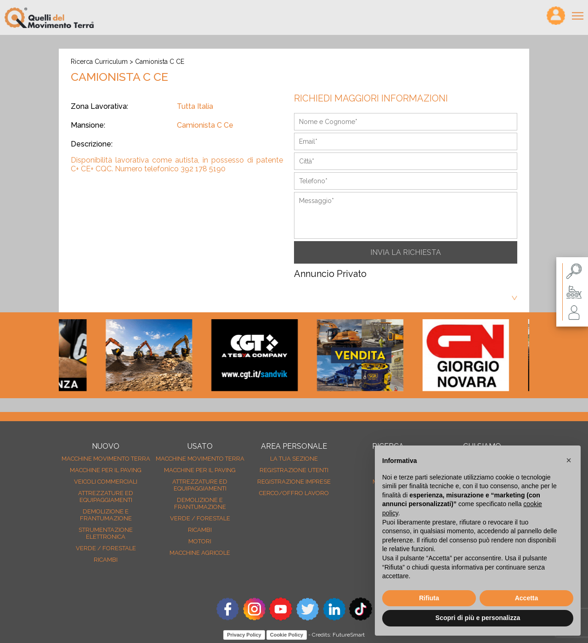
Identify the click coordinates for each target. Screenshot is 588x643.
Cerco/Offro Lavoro (294, 493)
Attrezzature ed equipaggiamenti (105, 496)
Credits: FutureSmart (338, 635)
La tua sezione (294, 458)
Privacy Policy (244, 634)
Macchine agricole (200, 552)
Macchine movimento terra (106, 458)
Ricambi (106, 559)
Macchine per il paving (105, 470)
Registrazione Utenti (294, 470)
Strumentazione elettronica (106, 533)
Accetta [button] (526, 598)
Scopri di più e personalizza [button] (477, 617)
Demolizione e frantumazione (106, 515)
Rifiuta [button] (429, 598)
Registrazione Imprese (294, 481)
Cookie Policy (286, 634)
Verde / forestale (106, 548)
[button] (568, 460)
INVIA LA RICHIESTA (405, 252)
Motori (199, 541)
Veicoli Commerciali (105, 481)
